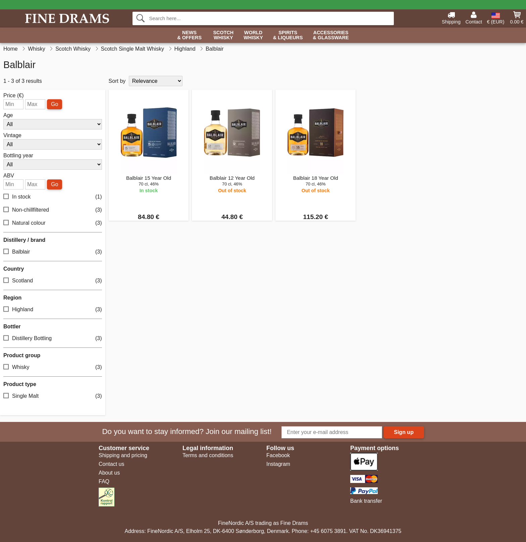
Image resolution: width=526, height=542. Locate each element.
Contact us (111, 464)
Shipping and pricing (123, 455)
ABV (8, 175)
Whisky (52, 367)
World (253, 35)
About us (109, 473)
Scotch (223, 35)
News (189, 35)
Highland (52, 310)
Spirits (288, 35)
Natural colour (52, 223)
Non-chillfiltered (52, 210)
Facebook (278, 455)
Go (54, 104)
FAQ (104, 481)
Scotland (52, 281)
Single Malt (52, 396)
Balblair (52, 252)
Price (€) (13, 95)
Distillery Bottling (52, 338)
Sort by (117, 81)
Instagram (278, 464)
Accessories (331, 35)
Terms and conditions (207, 455)
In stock (52, 197)
